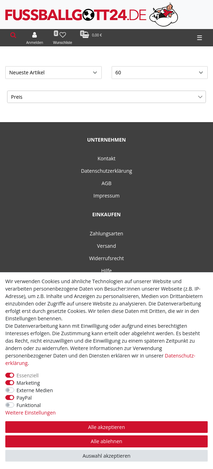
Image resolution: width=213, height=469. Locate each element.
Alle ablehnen (106, 441)
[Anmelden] (34, 37)
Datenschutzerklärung (106, 170)
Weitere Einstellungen (30, 412)
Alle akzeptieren (106, 427)
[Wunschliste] (62, 37)
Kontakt (106, 158)
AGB (106, 183)
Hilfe (106, 270)
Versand (106, 245)
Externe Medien (35, 390)
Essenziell (28, 375)
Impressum (107, 195)
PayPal (24, 397)
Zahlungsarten (106, 233)
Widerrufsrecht (106, 258)
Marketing (28, 382)
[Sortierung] (53, 72)
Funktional (29, 405)
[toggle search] (13, 35)
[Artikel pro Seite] (160, 72)
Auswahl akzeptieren (106, 455)
